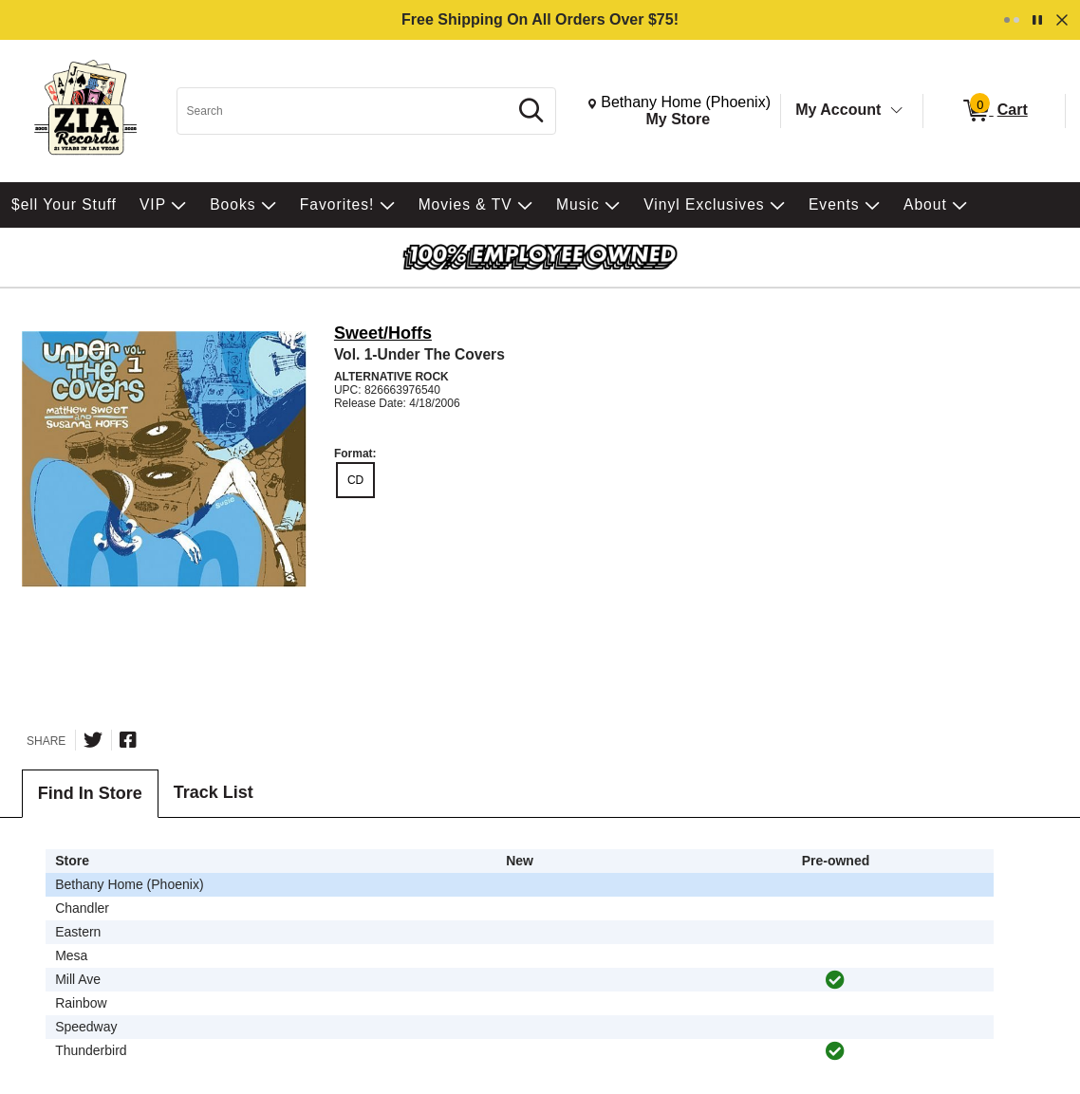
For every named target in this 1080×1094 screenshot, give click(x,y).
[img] (835, 980)
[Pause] (1037, 19)
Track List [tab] (213, 792)
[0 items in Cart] (994, 111)
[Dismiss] (1062, 19)
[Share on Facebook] (128, 740)
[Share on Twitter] (93, 740)
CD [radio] (355, 480)
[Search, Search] (344, 111)
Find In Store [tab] (90, 793)
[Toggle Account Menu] (896, 111)
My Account (838, 110)
